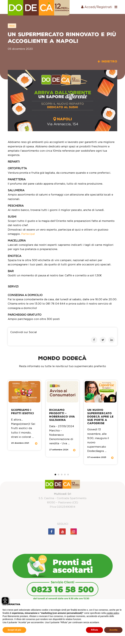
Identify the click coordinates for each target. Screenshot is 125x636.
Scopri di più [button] (14, 630)
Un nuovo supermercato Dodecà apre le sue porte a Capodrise (100, 416)
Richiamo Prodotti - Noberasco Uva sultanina (62, 414)
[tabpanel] (24, 415)
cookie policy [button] (112, 613)
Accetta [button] (113, 630)
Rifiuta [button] (94, 630)
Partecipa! (28, 233)
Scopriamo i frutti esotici (22, 411)
